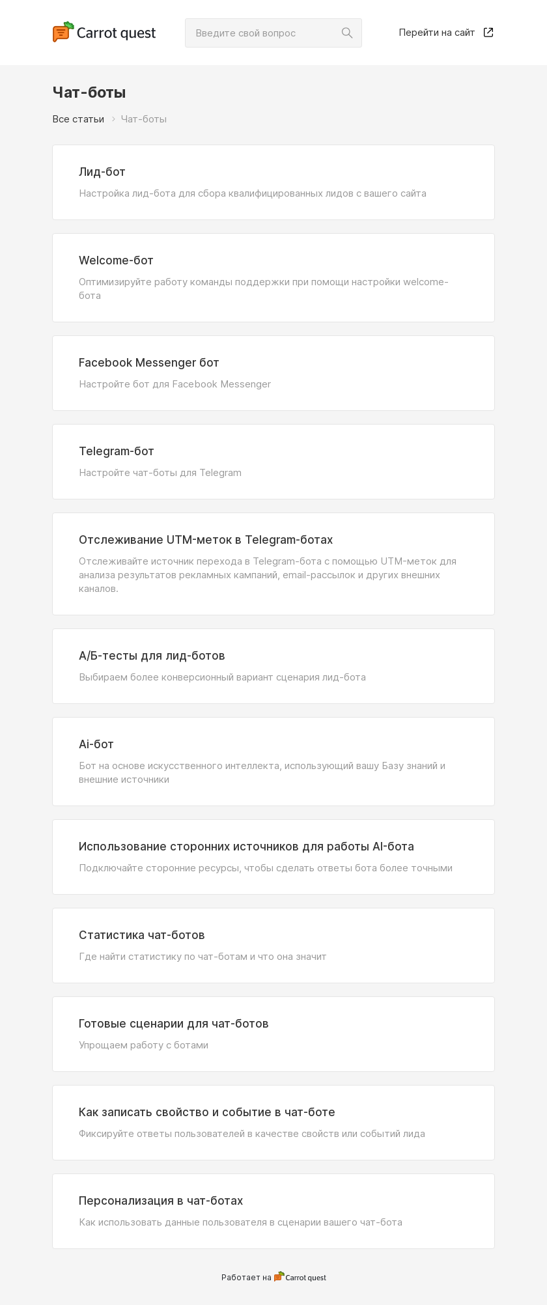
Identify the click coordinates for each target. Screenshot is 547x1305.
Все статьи (78, 119)
